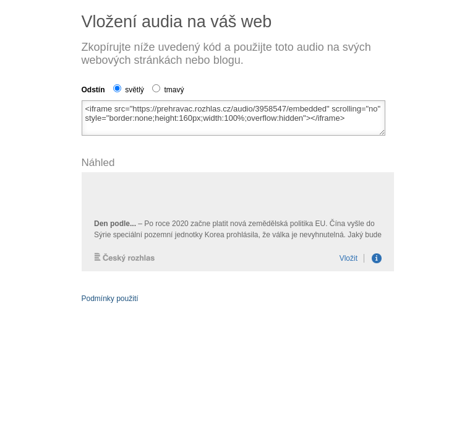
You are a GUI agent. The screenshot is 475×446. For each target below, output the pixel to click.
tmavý (168, 89)
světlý (128, 89)
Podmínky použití (110, 298)
